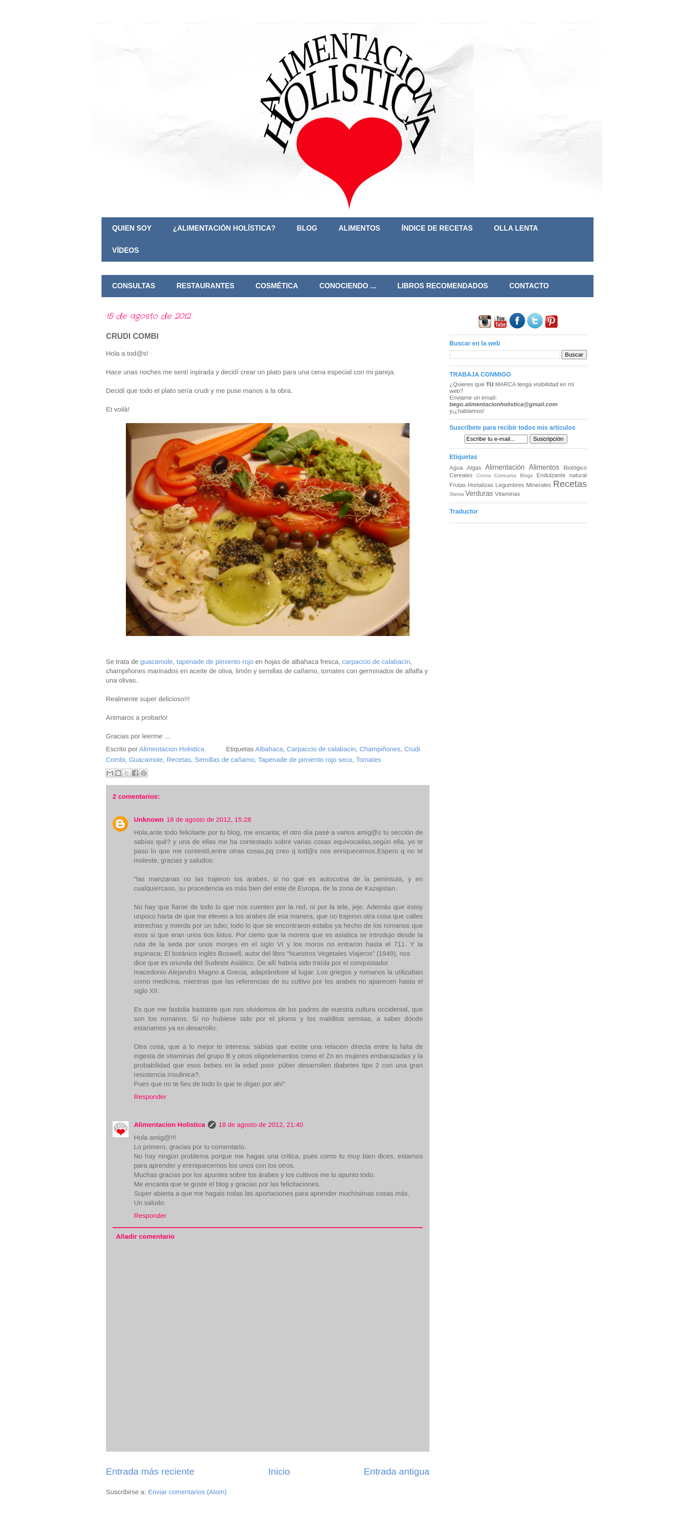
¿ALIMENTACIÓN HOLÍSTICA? (224, 228)
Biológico (575, 467)
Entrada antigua (396, 1471)
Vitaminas (507, 494)
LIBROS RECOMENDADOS (443, 286)
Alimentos (544, 467)
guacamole (157, 661)
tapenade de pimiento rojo (214, 661)
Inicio (279, 1471)
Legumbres (509, 485)
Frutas (457, 485)
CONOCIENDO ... (348, 286)
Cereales (460, 475)
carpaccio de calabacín (376, 661)
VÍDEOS (125, 250)
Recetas (179, 759)
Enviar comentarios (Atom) (187, 1491)
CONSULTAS (133, 286)
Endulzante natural (562, 475)
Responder (150, 1096)
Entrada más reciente (150, 1471)
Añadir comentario (145, 1236)
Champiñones (380, 749)
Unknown (149, 819)
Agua (456, 467)
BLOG (307, 228)
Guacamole (146, 759)
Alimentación (504, 467)
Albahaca (269, 749)
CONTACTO (529, 286)
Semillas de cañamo (224, 759)
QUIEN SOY (132, 228)
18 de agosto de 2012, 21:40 (261, 1124)
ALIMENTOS (359, 228)
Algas (474, 467)
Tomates (368, 759)
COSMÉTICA (277, 286)
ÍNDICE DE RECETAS (437, 228)
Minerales (538, 485)
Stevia (456, 494)
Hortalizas (480, 485)
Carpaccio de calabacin (321, 749)
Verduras (479, 493)
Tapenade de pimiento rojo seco (305, 759)
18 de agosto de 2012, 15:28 (209, 819)
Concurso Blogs (513, 475)
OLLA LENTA (516, 228)
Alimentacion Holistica (169, 1124)
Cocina (483, 475)
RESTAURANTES (205, 286)
